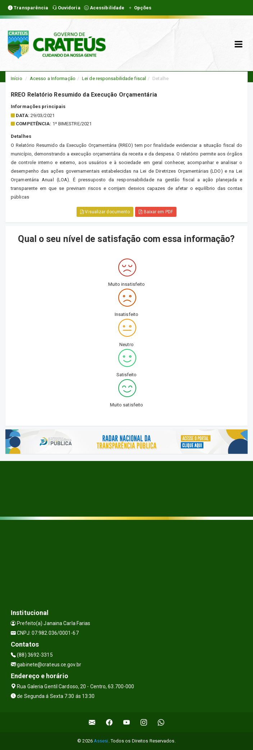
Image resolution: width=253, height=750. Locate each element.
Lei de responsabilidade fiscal (114, 78)
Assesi (101, 741)
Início (16, 78)
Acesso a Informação (52, 78)
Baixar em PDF (156, 211)
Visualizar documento (105, 211)
